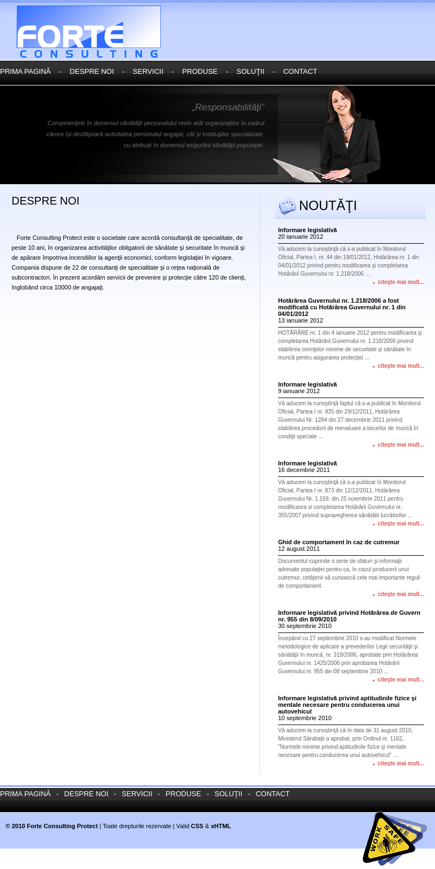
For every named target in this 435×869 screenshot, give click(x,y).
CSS (197, 826)
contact (300, 71)
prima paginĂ (25, 71)
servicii (148, 71)
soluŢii (250, 71)
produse (200, 71)
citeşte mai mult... (401, 282)
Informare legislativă (307, 230)
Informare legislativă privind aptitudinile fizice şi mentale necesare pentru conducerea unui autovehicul (347, 705)
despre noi (92, 71)
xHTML (221, 826)
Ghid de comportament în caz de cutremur (339, 542)
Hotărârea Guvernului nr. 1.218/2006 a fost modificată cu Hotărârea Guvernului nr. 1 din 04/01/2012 (342, 307)
